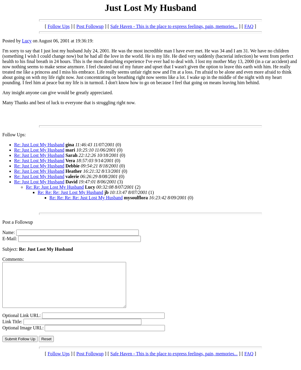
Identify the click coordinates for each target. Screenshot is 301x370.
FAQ (248, 26)
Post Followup (90, 26)
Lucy (27, 40)
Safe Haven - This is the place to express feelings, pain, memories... (174, 26)
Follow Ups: (14, 134)
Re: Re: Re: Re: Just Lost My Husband (86, 197)
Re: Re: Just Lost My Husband (55, 187)
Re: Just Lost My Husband (39, 144)
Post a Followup (17, 222)
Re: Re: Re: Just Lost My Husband (70, 192)
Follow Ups (59, 26)
